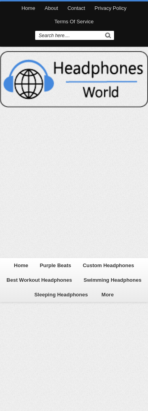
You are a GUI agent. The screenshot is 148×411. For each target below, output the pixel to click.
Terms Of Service (74, 22)
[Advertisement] (74, 181)
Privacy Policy (111, 8)
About (51, 8)
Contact (76, 8)
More (107, 295)
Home (28, 8)
